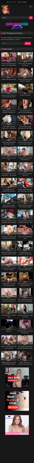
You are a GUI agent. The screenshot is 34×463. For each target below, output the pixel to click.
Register (25, 2)
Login (19, 2)
